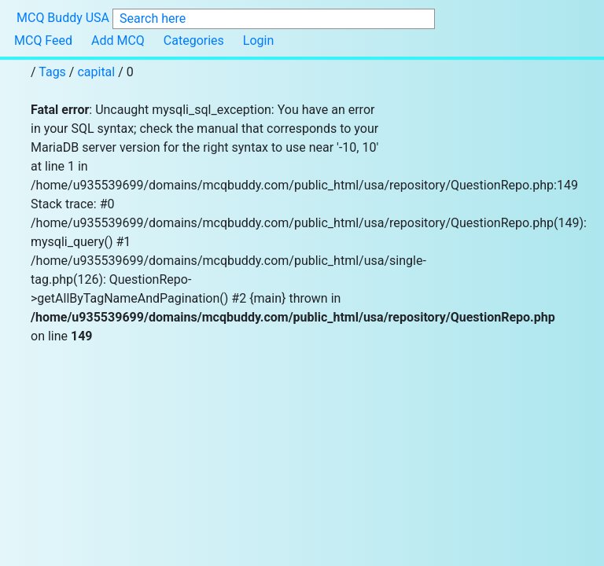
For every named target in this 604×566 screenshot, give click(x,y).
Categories (194, 40)
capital (96, 71)
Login (258, 40)
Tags (54, 71)
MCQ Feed (43, 40)
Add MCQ (118, 40)
